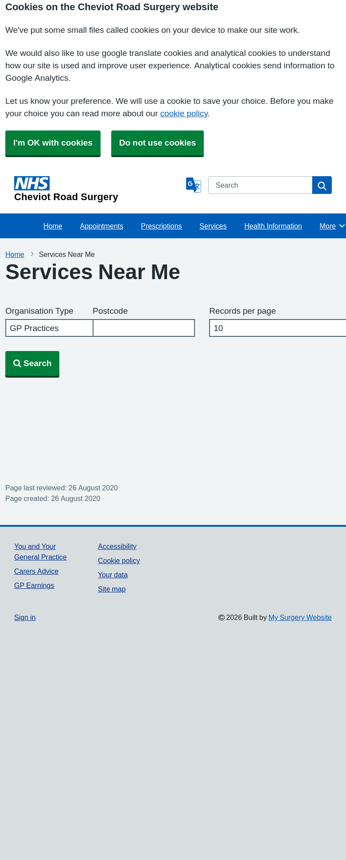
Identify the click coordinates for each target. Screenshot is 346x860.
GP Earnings (34, 585)
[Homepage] (98, 189)
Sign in (24, 617)
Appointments (101, 225)
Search (32, 363)
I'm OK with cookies (53, 142)
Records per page (242, 311)
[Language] (193, 185)
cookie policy (183, 113)
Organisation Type (39, 311)
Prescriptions (161, 225)
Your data (113, 574)
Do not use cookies (157, 142)
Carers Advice (36, 571)
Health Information (273, 225)
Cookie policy (119, 560)
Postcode (110, 311)
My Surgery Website (300, 617)
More (333, 226)
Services (212, 225)
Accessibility (117, 546)
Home (52, 225)
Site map (112, 588)
